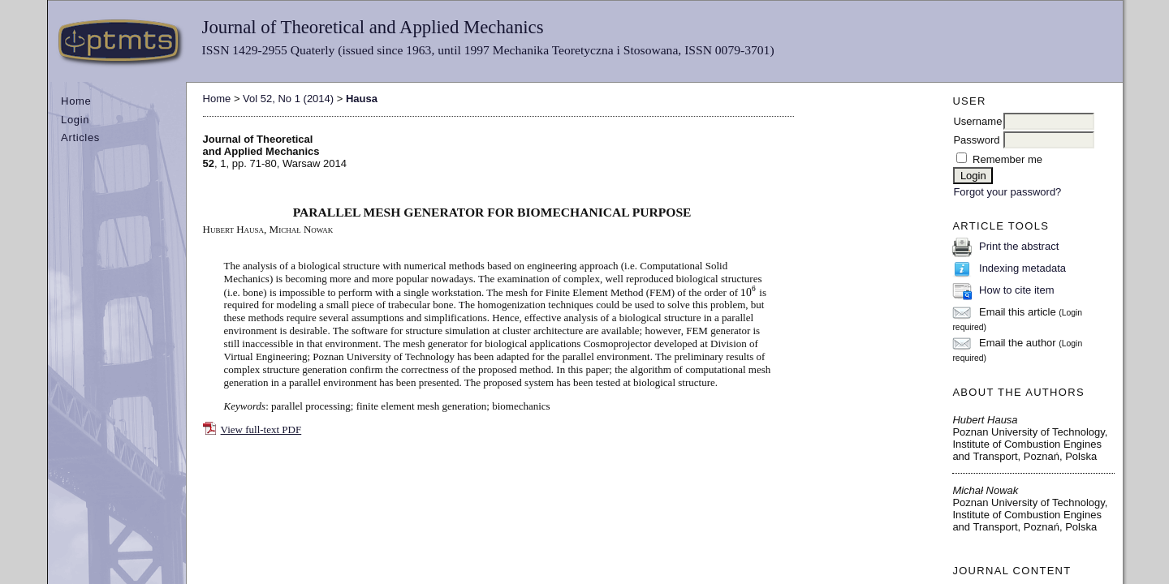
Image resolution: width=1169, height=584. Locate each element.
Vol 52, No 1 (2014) (288, 98)
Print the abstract (1019, 246)
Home (76, 101)
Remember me (1007, 159)
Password (976, 140)
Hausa (361, 98)
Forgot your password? (1007, 192)
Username (977, 121)
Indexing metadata (1022, 268)
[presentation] (748, 292)
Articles (80, 137)
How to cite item (1016, 290)
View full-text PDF (261, 429)
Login (75, 120)
